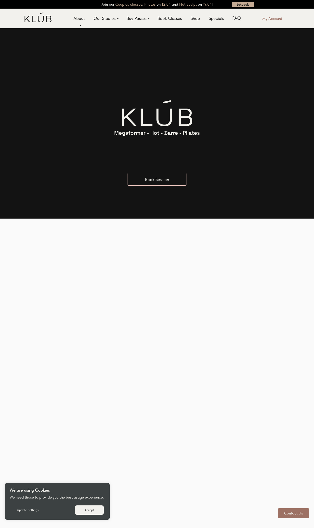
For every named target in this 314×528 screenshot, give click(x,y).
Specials (216, 18)
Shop (195, 18)
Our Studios (104, 18)
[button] (293, 513)
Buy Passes (136, 18)
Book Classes (169, 18)
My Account (272, 18)
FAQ (236, 18)
